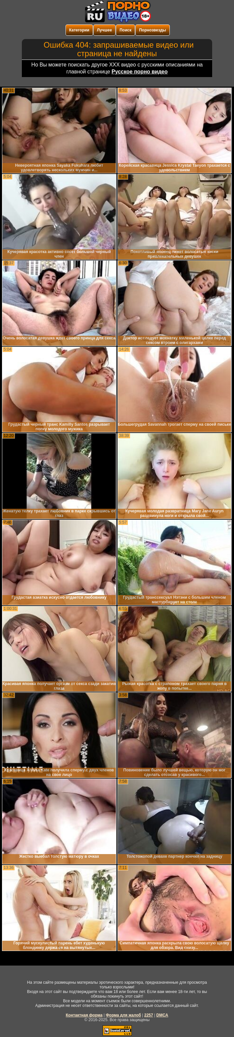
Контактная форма (84, 1015)
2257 (148, 1015)
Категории (79, 30)
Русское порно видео (139, 71)
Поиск (125, 30)
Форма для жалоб (123, 1015)
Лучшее (104, 30)
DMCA (162, 1015)
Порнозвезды (152, 30)
